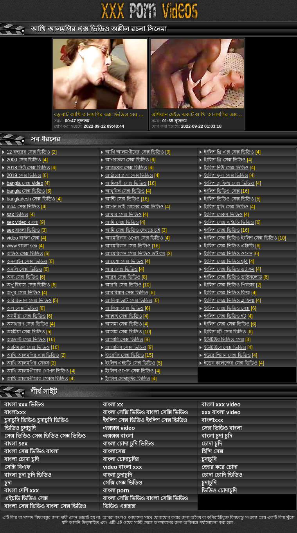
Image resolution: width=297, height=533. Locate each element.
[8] (26, 308)
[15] (129, 355)
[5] (32, 300)
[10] (128, 285)
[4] (27, 160)
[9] (26, 222)
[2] (32, 152)
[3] (27, 230)
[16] (31, 339)
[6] (27, 175)
